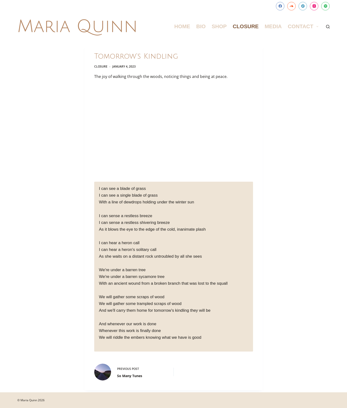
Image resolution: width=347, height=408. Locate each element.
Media (273, 26)
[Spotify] (325, 6)
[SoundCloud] (291, 6)
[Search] (328, 26)
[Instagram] (314, 6)
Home (182, 26)
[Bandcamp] (303, 6)
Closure (246, 26)
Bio (201, 26)
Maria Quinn (77, 26)
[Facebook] (280, 6)
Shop (219, 26)
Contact (304, 26)
